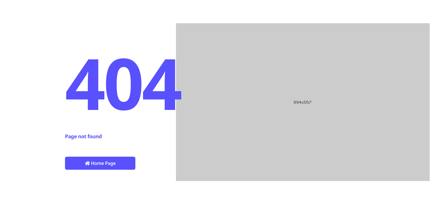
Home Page (100, 163)
